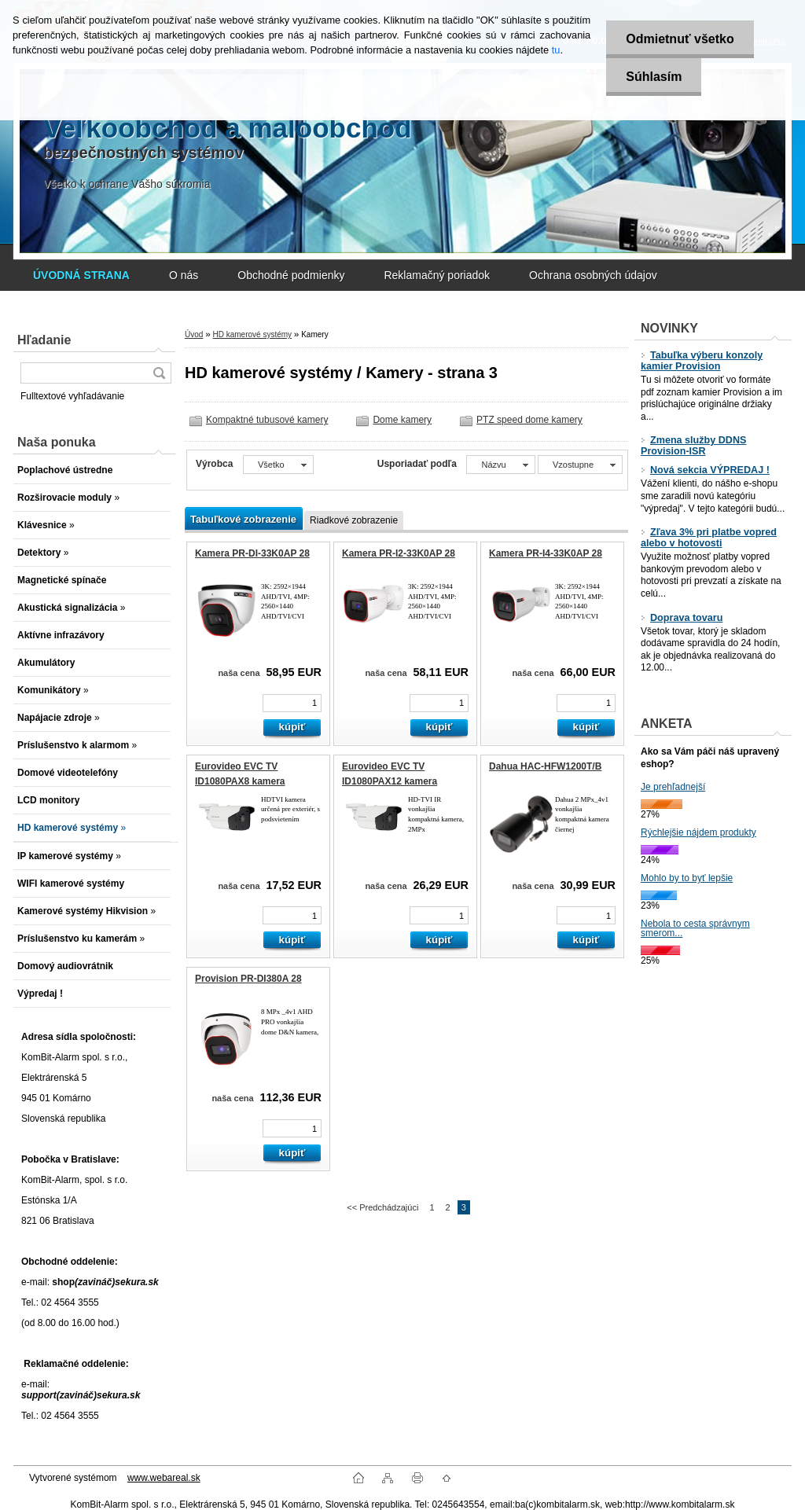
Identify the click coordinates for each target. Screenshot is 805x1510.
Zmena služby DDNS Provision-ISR (693, 446)
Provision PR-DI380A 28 (248, 978)
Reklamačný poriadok (437, 275)
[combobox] (500, 464)
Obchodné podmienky (290, 275)
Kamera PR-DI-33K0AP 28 (252, 553)
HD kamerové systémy (252, 334)
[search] (159, 373)
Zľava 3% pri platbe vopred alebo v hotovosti (709, 538)
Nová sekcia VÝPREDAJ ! (705, 470)
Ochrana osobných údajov (593, 275)
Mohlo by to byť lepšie (687, 878)
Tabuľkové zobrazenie (243, 519)
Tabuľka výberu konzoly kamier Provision (702, 361)
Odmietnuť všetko (679, 39)
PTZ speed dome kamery (529, 419)
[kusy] (292, 703)
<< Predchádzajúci (382, 1207)
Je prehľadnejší (673, 787)
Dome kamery (402, 419)
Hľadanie (44, 340)
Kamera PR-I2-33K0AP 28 (398, 553)
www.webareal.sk (163, 1477)
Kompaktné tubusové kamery (267, 419)
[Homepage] (81, 275)
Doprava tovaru (681, 617)
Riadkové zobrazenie (354, 520)
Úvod (194, 334)
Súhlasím (654, 76)
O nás (183, 275)
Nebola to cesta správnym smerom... (695, 928)
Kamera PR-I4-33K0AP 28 (545, 553)
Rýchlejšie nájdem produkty (698, 832)
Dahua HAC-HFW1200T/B (545, 766)
